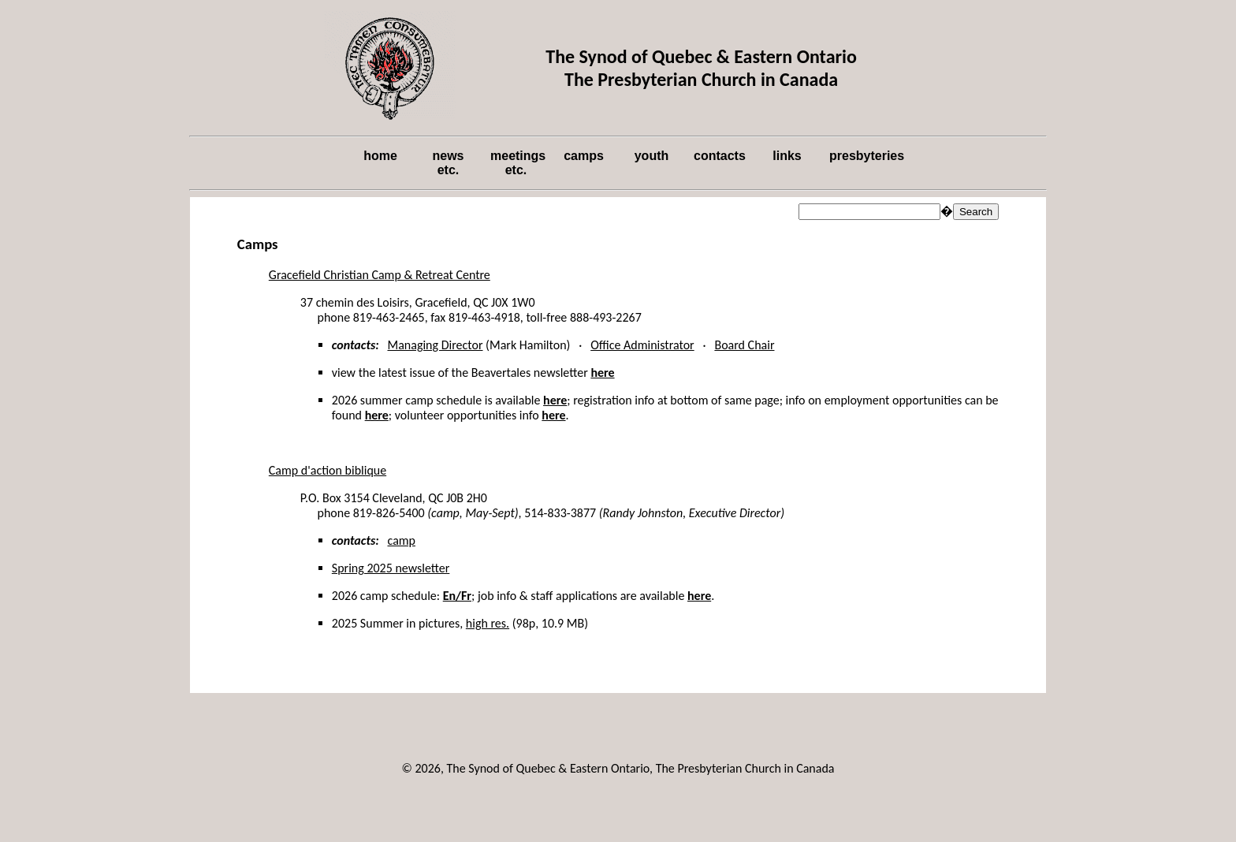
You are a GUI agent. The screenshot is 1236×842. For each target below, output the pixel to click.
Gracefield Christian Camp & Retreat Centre (379, 274)
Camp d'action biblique (327, 470)
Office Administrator (642, 344)
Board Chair (744, 344)
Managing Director (435, 344)
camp (401, 540)
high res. (487, 623)
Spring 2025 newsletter (391, 568)
